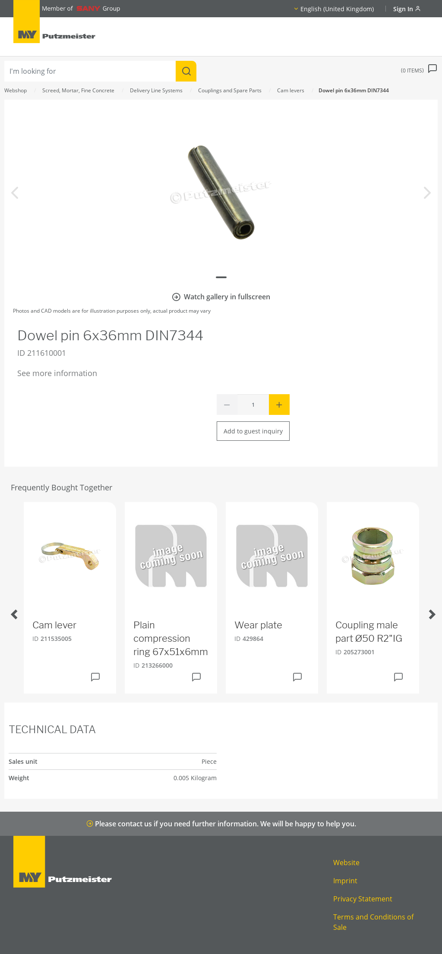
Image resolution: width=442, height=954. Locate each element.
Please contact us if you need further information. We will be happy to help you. (221, 823)
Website (346, 862)
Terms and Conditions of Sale (373, 922)
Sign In (407, 9)
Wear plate (258, 625)
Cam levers (290, 90)
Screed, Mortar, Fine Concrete (78, 90)
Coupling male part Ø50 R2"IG (368, 631)
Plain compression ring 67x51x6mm (170, 638)
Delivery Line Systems (156, 90)
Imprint (345, 880)
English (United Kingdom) (337, 9)
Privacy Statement (362, 899)
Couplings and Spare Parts (230, 90)
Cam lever (54, 625)
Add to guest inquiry (253, 431)
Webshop (15, 90)
